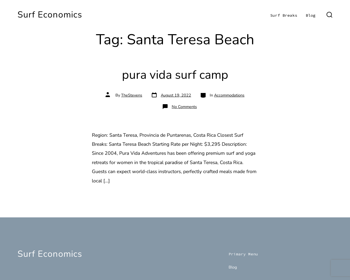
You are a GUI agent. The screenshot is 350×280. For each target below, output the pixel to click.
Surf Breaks (283, 15)
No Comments (184, 106)
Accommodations (229, 95)
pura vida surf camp (175, 75)
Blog (311, 15)
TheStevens (131, 95)
